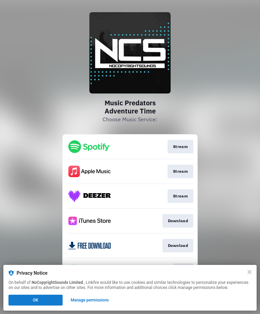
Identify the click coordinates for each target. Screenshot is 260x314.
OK (35, 300)
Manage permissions (90, 300)
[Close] (249, 272)
